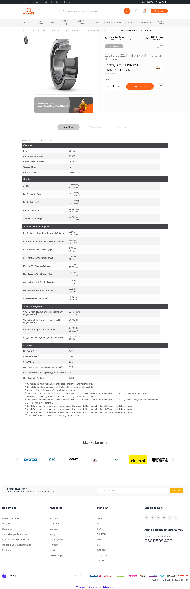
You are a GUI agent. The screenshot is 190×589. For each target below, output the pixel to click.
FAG (99, 523)
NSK (99, 539)
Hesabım (7, 529)
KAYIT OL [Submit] (176, 490)
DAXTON (102, 550)
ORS (99, 518)
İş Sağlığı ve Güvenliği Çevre (16, 545)
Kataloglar (68, 2)
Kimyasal (54, 523)
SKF (99, 545)
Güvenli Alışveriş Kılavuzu (15, 534)
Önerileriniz (122, 127)
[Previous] (17, 460)
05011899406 (166, 538)
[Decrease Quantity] (108, 86)
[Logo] (29, 11)
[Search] (95, 11)
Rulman (53, 518)
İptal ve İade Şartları (53, 2)
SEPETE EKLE (140, 86)
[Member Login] (159, 11)
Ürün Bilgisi (68, 127)
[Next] (173, 460)
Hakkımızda (37, 2)
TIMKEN (101, 534)
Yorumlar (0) (95, 127)
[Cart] (145, 11)
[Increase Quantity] (118, 86)
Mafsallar (54, 545)
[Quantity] (113, 86)
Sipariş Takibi (161, 2)
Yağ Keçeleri (56, 539)
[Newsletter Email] (140, 490)
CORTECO (102, 555)
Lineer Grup (55, 555)
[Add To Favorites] (161, 86)
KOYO (100, 529)
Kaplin (52, 550)
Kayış (52, 534)
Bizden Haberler (10, 518)
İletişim (26, 2)
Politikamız (8, 550)
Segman (53, 529)
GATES (100, 560)
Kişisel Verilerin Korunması (16, 539)
